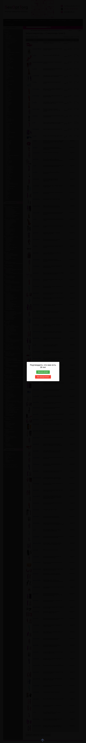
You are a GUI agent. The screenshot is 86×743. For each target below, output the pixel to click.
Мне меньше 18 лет (43, 377)
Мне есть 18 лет (43, 372)
